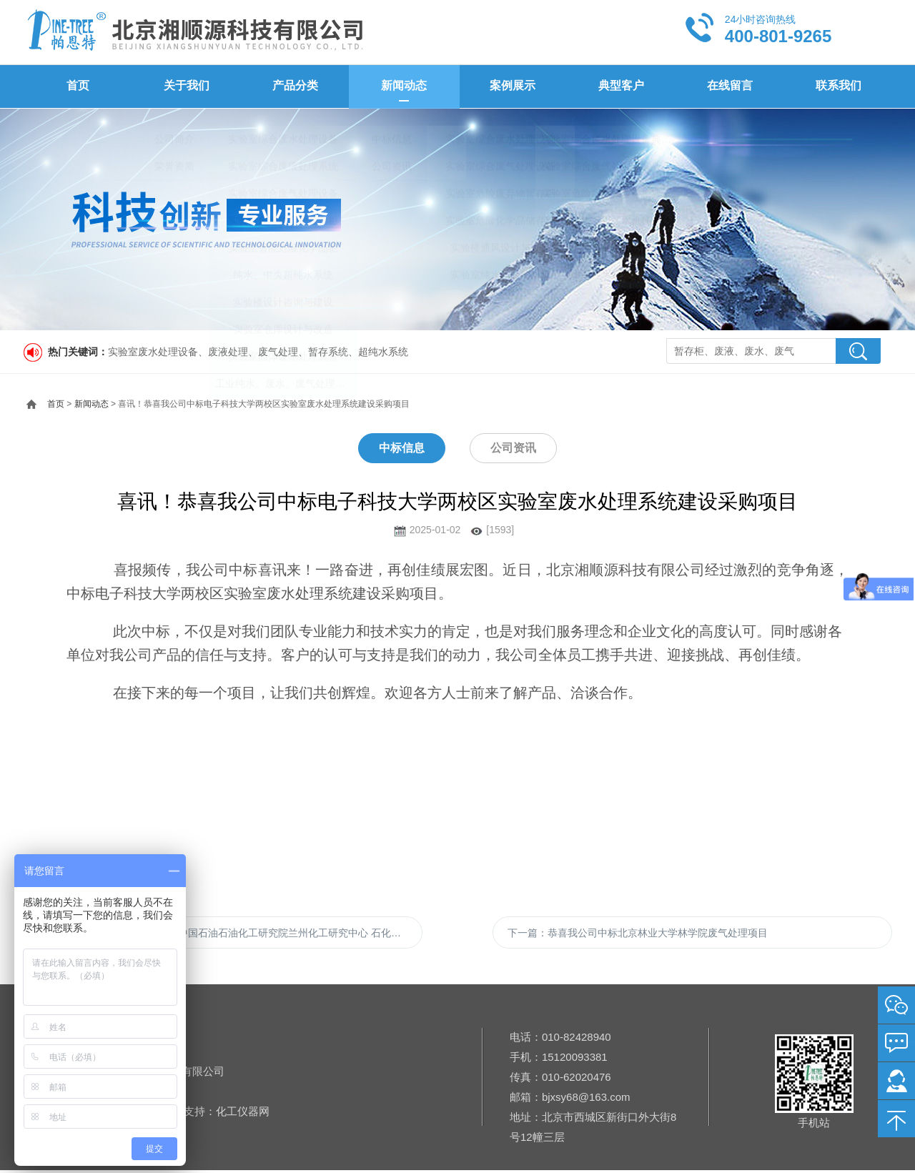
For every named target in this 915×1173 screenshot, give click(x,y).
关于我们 (186, 86)
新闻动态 (403, 86)
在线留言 (729, 86)
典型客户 (620, 86)
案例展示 (512, 86)
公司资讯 (513, 447)
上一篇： (230, 933)
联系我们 (838, 86)
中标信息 (402, 447)
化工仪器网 (242, 1114)
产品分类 (294, 86)
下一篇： (638, 933)
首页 (77, 86)
